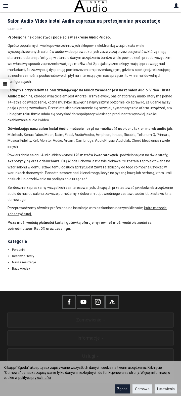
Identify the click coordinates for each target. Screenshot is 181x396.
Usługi (90, 356)
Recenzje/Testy (23, 256)
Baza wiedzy (21, 268)
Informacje (90, 338)
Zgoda (122, 389)
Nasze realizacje (24, 262)
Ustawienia (166, 389)
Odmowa (142, 389)
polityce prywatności (34, 378)
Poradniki (18, 249)
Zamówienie (90, 319)
